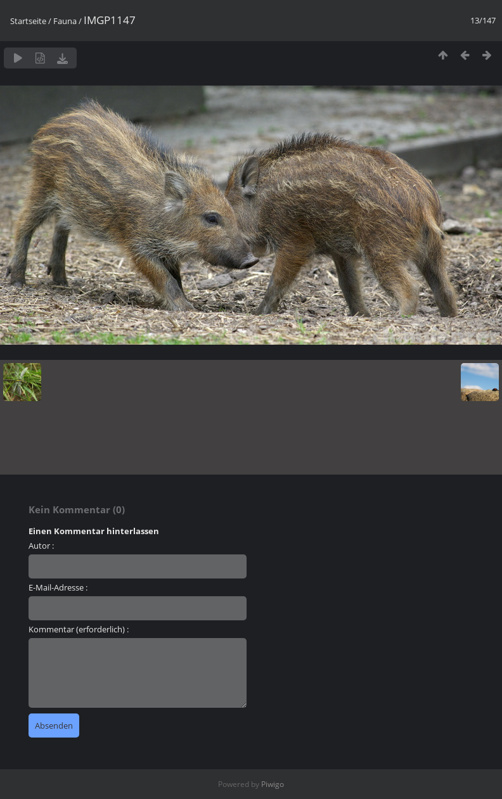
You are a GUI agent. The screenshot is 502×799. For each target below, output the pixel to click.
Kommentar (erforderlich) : (79, 629)
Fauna (65, 21)
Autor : (41, 545)
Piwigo (272, 784)
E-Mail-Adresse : (58, 587)
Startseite (28, 21)
